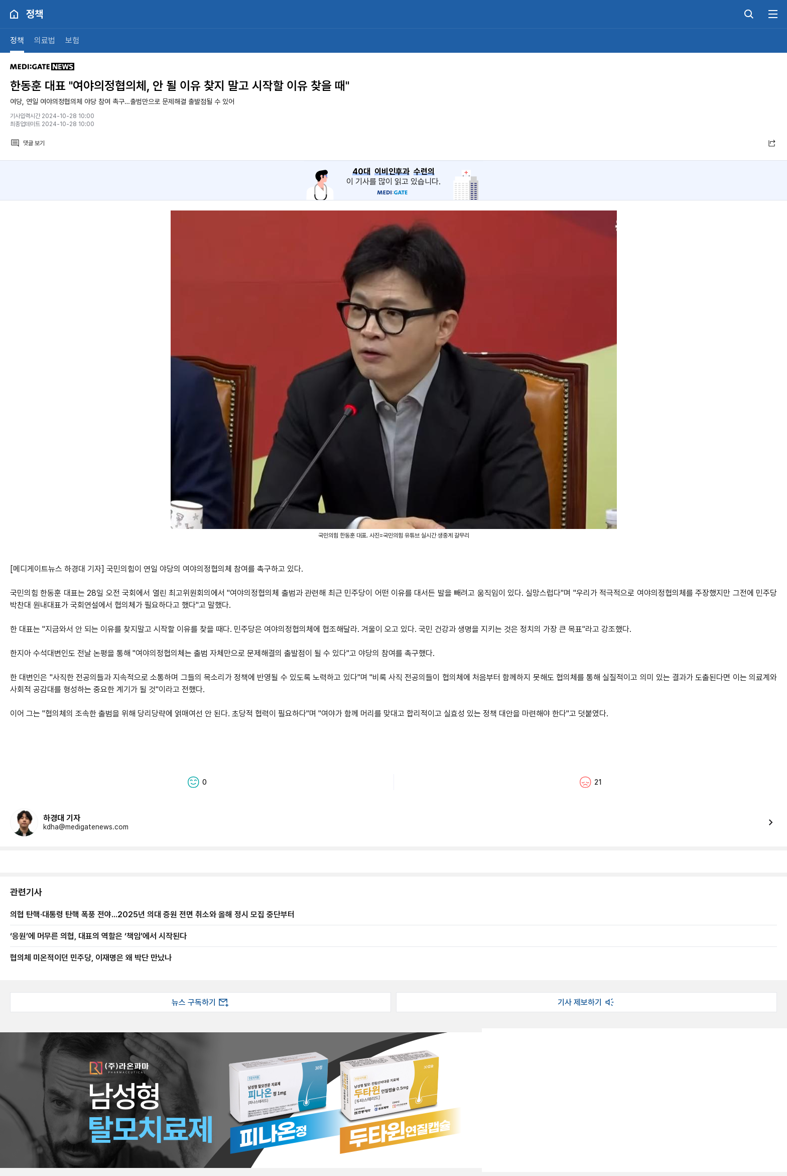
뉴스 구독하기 (201, 1002)
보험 (72, 40)
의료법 (44, 40)
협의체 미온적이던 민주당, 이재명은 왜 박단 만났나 (91, 957)
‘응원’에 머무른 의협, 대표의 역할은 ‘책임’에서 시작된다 (98, 935)
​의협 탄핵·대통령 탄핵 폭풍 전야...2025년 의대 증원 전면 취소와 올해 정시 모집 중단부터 (152, 914)
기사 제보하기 (587, 1002)
